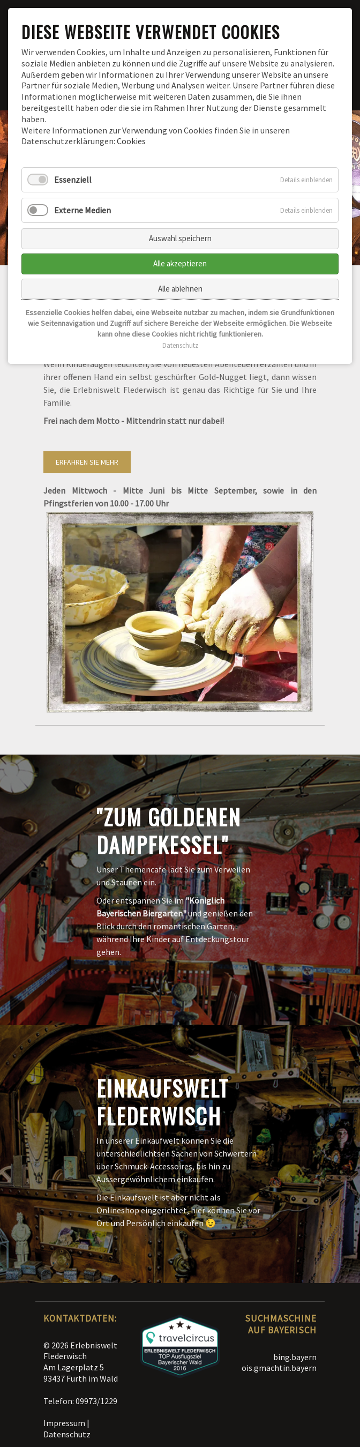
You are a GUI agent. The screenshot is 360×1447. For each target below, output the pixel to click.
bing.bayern (295, 1357)
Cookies (131, 141)
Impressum (64, 1423)
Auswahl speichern (180, 238)
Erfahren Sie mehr (87, 462)
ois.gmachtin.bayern (279, 1367)
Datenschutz (67, 1434)
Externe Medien (82, 210)
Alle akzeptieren (180, 263)
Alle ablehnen (180, 289)
